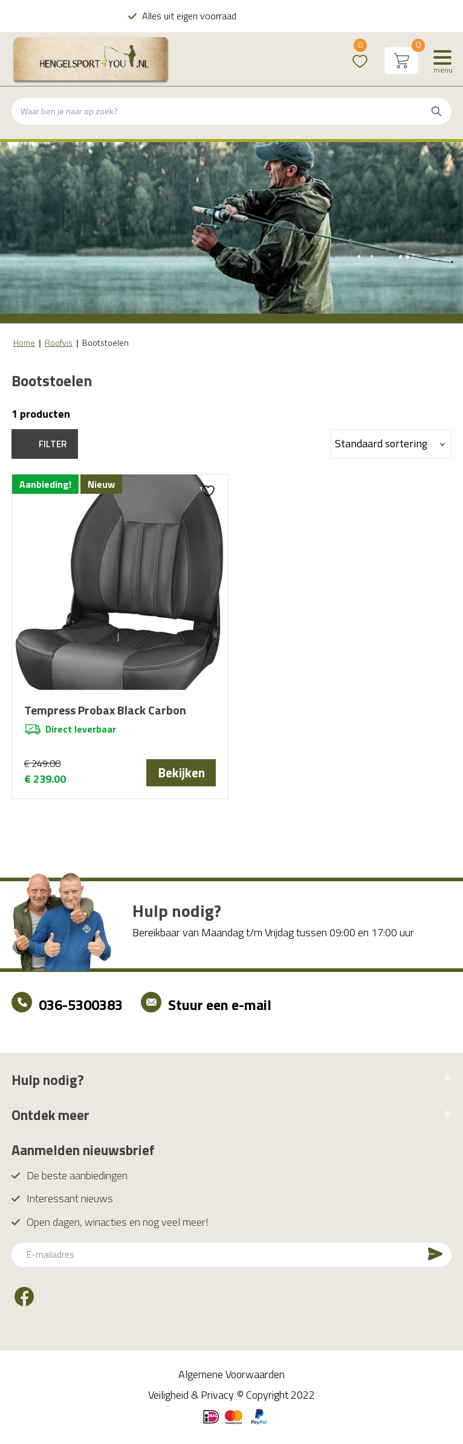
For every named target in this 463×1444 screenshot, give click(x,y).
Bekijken (181, 772)
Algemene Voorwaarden (231, 1378)
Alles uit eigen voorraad (239, 15)
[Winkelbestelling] (391, 444)
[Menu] (442, 60)
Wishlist (359, 53)
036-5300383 (81, 1009)
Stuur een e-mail (219, 1009)
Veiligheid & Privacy (191, 1399)
